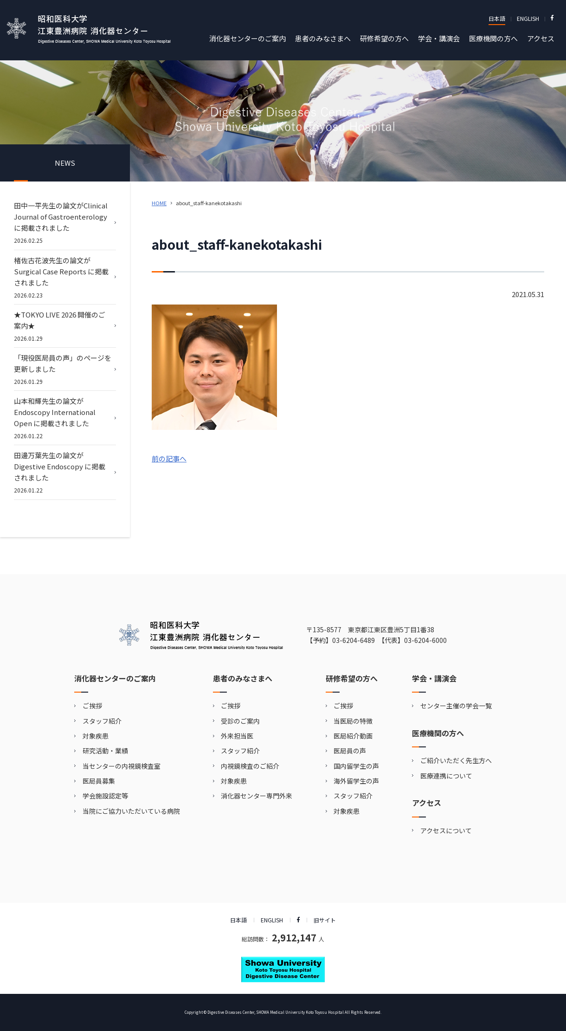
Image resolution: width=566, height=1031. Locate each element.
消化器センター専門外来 (256, 795)
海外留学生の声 (356, 780)
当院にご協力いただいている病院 (131, 811)
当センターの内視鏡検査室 (122, 766)
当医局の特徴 (353, 721)
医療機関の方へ (493, 38)
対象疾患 (96, 735)
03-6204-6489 (353, 640)
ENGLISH (528, 18)
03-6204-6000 (425, 640)
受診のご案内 (240, 721)
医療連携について (446, 775)
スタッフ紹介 (102, 721)
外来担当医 (237, 735)
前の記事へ (169, 458)
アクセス (540, 38)
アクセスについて (446, 830)
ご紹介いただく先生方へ (456, 760)
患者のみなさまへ (323, 38)
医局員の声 (350, 750)
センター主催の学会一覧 (456, 705)
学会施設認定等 (105, 795)
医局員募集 (99, 780)
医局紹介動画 (353, 735)
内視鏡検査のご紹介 (250, 766)
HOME (159, 203)
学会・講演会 (439, 38)
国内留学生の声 (356, 766)
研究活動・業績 (105, 750)
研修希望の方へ (384, 38)
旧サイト (325, 920)
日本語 (497, 18)
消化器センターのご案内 (247, 38)
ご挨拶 (92, 705)
